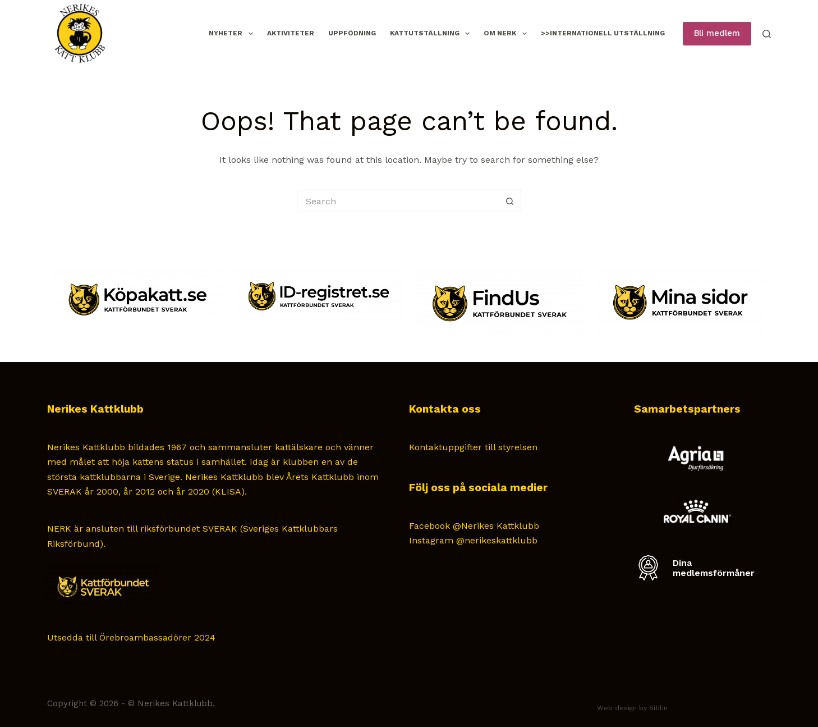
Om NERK (507, 33)
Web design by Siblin (632, 708)
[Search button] (510, 201)
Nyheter (233, 33)
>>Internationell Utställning (603, 33)
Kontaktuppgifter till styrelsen (473, 447)
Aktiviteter (290, 33)
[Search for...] (398, 201)
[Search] (766, 34)
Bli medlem (717, 33)
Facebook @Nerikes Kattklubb (474, 525)
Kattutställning (432, 33)
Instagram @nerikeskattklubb (473, 540)
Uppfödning (352, 33)
